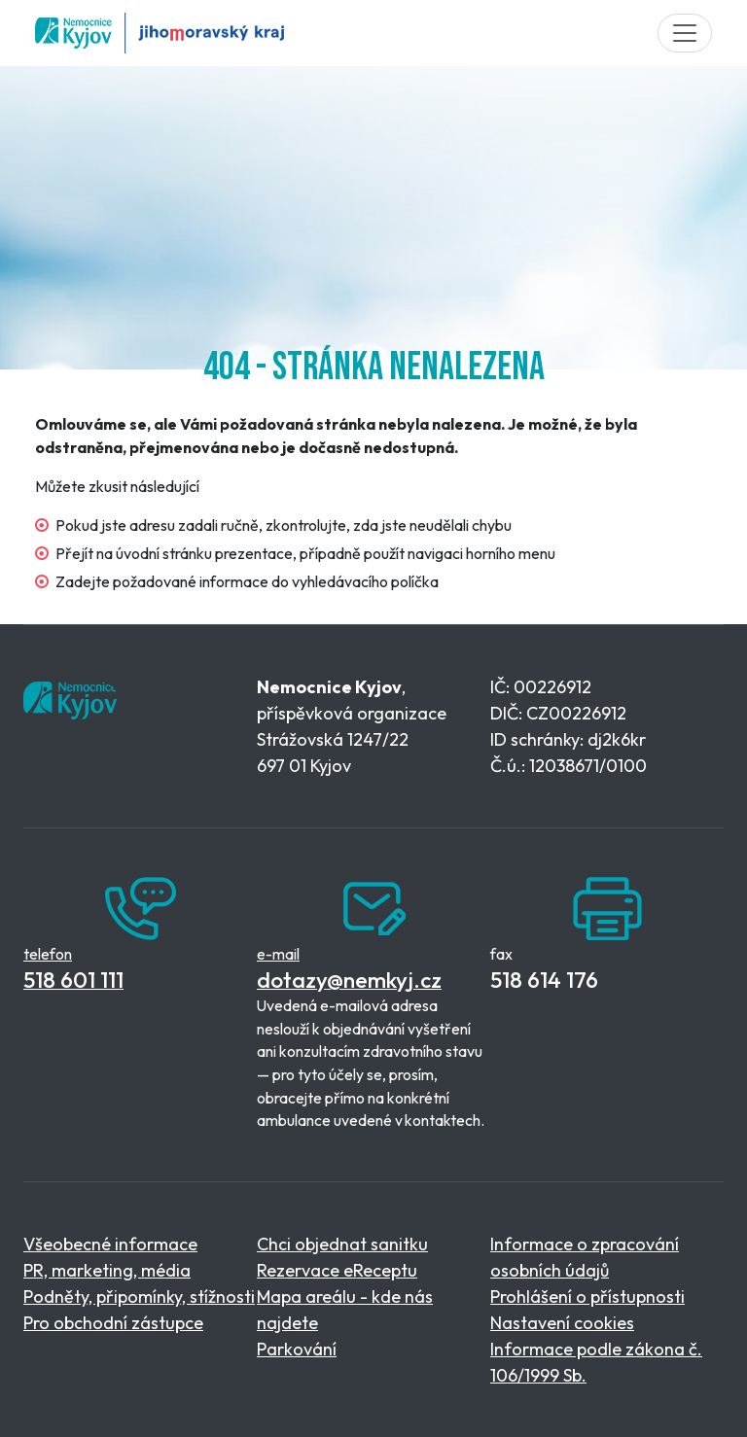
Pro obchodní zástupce (113, 1323)
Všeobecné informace (110, 1244)
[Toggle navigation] (685, 33)
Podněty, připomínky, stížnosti (139, 1296)
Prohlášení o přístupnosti (587, 1296)
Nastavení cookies (562, 1323)
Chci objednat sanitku (342, 1244)
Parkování (297, 1349)
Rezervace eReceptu (337, 1270)
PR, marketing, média (107, 1270)
